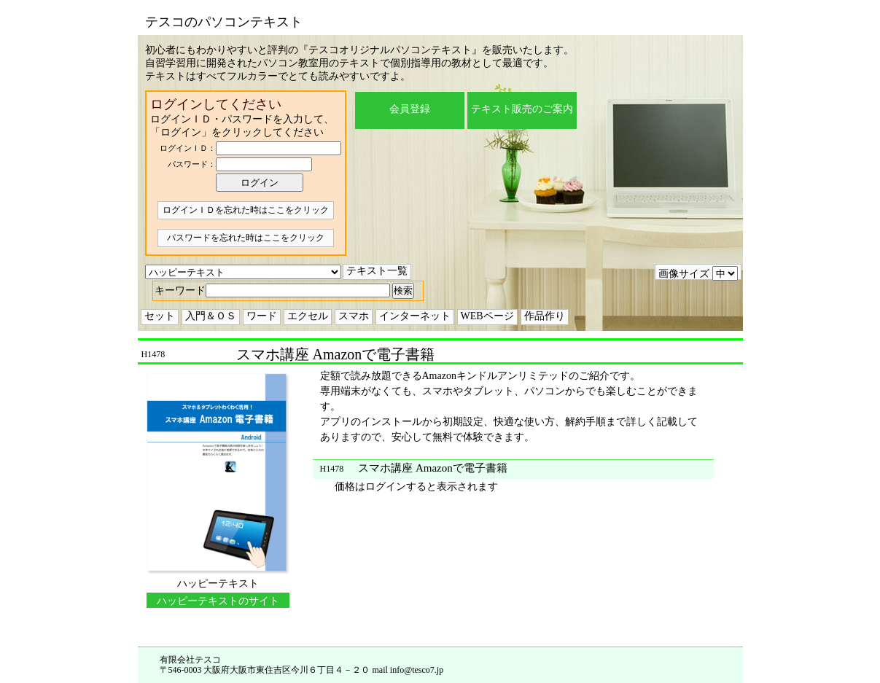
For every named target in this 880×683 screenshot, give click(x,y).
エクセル (307, 316)
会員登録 (409, 109)
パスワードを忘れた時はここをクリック (245, 238)
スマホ (353, 316)
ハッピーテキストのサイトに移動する (218, 602)
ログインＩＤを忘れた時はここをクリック (246, 210)
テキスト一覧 (377, 270)
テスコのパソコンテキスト (224, 22)
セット (159, 316)
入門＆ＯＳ (210, 316)
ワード (261, 316)
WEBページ (487, 316)
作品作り (544, 316)
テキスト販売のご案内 (522, 109)
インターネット (415, 316)
